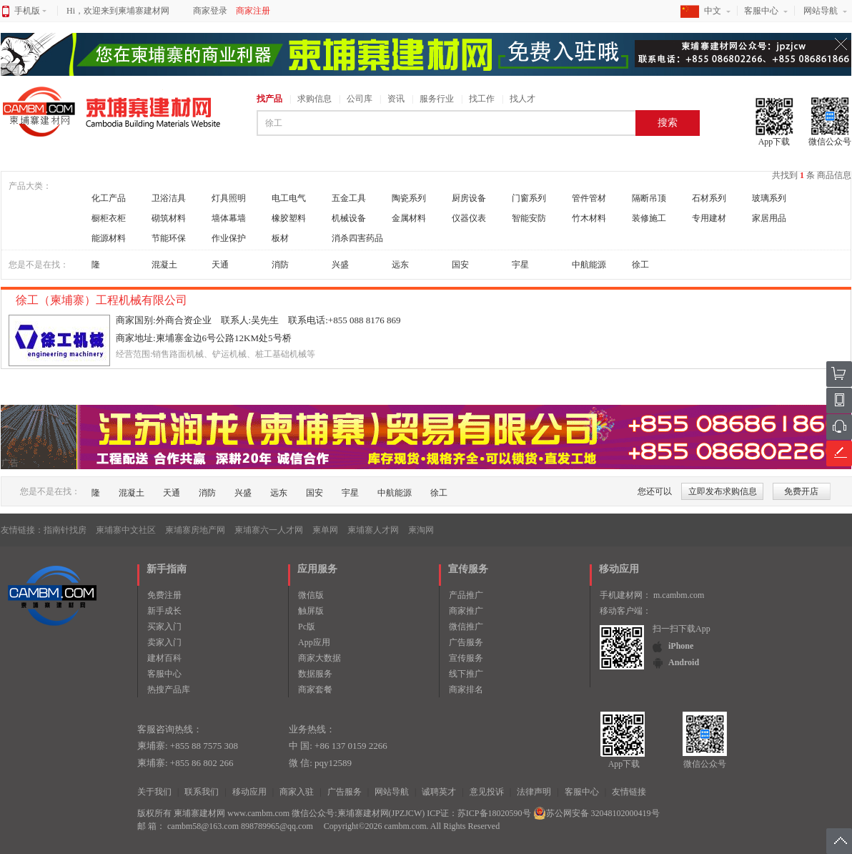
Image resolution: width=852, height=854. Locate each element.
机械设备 (349, 218)
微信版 (311, 595)
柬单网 (325, 530)
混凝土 (164, 265)
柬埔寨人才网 (373, 530)
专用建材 (709, 218)
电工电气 (289, 198)
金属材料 (409, 218)
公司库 (359, 99)
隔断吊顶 (649, 198)
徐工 (640, 265)
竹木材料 (589, 218)
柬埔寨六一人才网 (268, 530)
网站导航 (820, 11)
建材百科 (164, 658)
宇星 (520, 265)
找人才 (522, 99)
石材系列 (709, 198)
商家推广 (466, 611)
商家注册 (253, 11)
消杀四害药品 (357, 238)
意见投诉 (487, 792)
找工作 (482, 99)
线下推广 (466, 674)
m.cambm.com (678, 595)
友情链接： (22, 530)
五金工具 (349, 198)
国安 (460, 265)
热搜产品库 (168, 689)
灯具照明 (229, 198)
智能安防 (529, 218)
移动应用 (249, 792)
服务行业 (437, 99)
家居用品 (769, 218)
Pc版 (306, 627)
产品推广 (466, 595)
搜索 (668, 122)
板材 (280, 238)
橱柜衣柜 (108, 218)
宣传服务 (466, 658)
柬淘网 (421, 530)
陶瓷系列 (409, 198)
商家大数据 (319, 658)
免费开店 (801, 491)
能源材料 (108, 238)
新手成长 (164, 611)
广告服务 (466, 642)
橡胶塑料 (289, 218)
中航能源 (589, 265)
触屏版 (311, 611)
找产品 (269, 99)
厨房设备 (469, 198)
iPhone (680, 646)
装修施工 (649, 218)
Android (683, 662)
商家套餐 (315, 689)
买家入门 (164, 627)
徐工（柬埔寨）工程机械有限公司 (103, 300)
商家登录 (210, 11)
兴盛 (340, 265)
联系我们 (201, 792)
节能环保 (169, 238)
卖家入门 (164, 642)
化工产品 (108, 198)
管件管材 (589, 198)
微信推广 (466, 627)
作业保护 (229, 238)
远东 (400, 265)
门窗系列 (529, 198)
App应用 (314, 642)
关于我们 (154, 792)
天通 (220, 265)
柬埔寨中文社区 (126, 530)
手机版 (30, 11)
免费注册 (164, 595)
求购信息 (314, 99)
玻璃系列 (769, 198)
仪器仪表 (469, 218)
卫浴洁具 (169, 198)
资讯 (396, 99)
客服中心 (761, 11)
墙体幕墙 (229, 218)
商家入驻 (296, 792)
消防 (280, 265)
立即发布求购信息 (722, 491)
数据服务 (315, 674)
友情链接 (629, 792)
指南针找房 (65, 530)
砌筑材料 (169, 218)
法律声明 (534, 792)
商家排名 (466, 689)
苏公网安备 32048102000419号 (596, 813)
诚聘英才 (439, 792)
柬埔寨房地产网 (195, 530)
